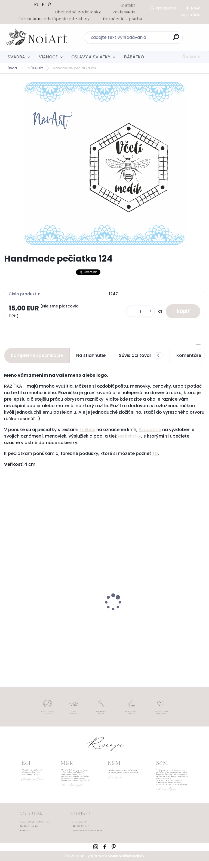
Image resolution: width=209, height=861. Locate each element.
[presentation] (8, 593)
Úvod (12, 68)
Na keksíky (129, 436)
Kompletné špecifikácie (37, 355)
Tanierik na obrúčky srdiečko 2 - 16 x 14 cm (52, 614)
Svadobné (150, 429)
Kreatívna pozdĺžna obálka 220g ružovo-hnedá (153, 617)
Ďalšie (189, 56)
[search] (176, 39)
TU (155, 453)
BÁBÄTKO (134, 57)
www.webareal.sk (126, 856)
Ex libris (87, 429)
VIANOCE (48, 57)
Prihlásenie (166, 8)
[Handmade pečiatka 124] (104, 163)
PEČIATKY (34, 68)
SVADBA (16, 57)
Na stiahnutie (91, 355)
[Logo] (37, 37)
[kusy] (140, 311)
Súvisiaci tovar (141, 355)
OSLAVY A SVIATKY (90, 57)
